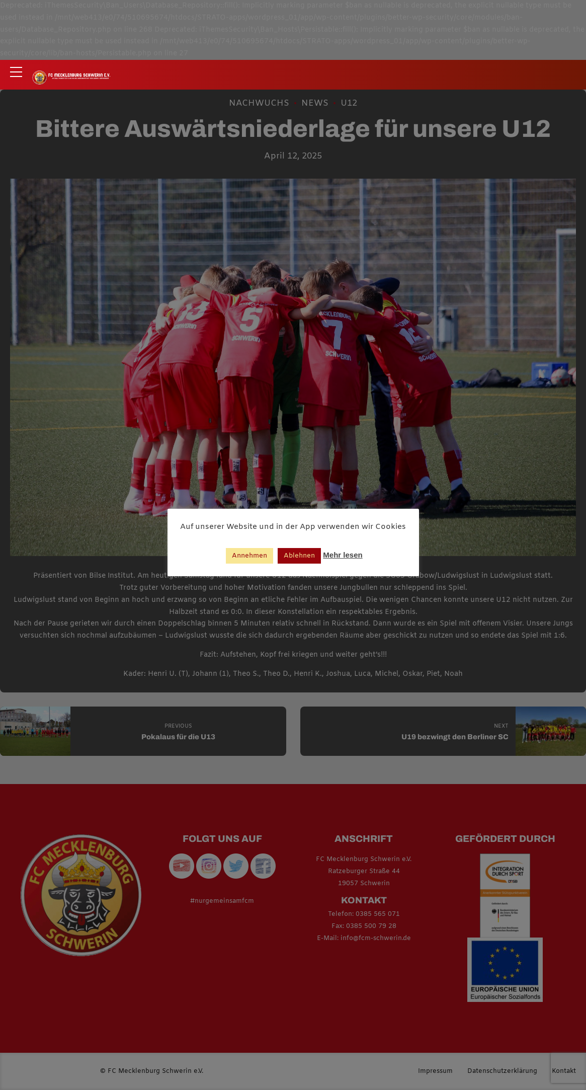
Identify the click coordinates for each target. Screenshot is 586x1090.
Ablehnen (299, 556)
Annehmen (249, 556)
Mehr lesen (342, 555)
